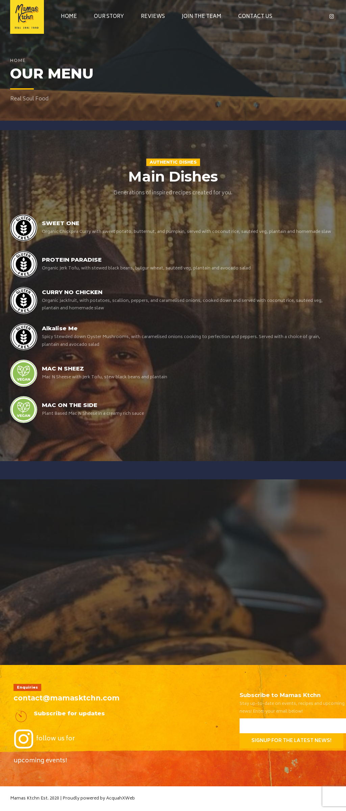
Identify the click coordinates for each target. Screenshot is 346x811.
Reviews (153, 16)
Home (69, 16)
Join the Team (201, 16)
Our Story (109, 16)
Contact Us (255, 16)
